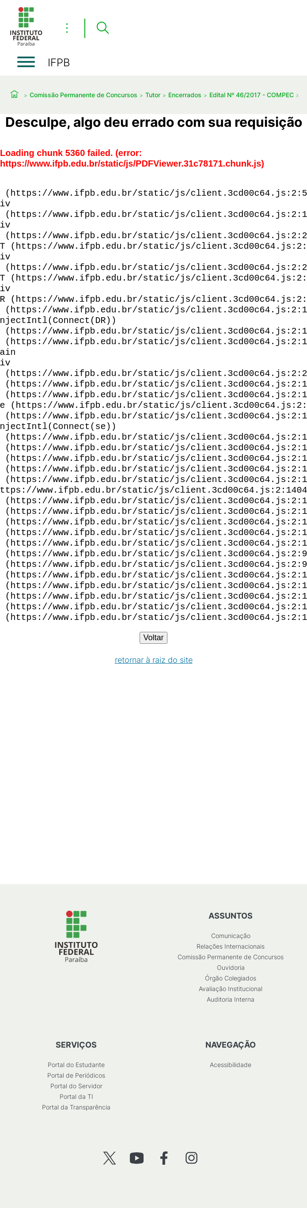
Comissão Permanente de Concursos (83, 95)
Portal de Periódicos (76, 1075)
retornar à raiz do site (154, 660)
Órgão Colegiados (230, 978)
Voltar (153, 637)
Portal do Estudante (76, 1064)
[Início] (26, 44)
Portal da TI (76, 1096)
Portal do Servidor (76, 1086)
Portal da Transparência (76, 1107)
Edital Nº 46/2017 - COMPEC (251, 95)
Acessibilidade (230, 1064)
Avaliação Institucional (230, 988)
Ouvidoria (231, 967)
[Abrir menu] (26, 62)
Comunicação (230, 935)
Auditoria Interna (230, 999)
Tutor (152, 95)
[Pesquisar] (102, 28)
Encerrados (184, 95)
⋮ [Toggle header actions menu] (67, 27)
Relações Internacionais (231, 946)
